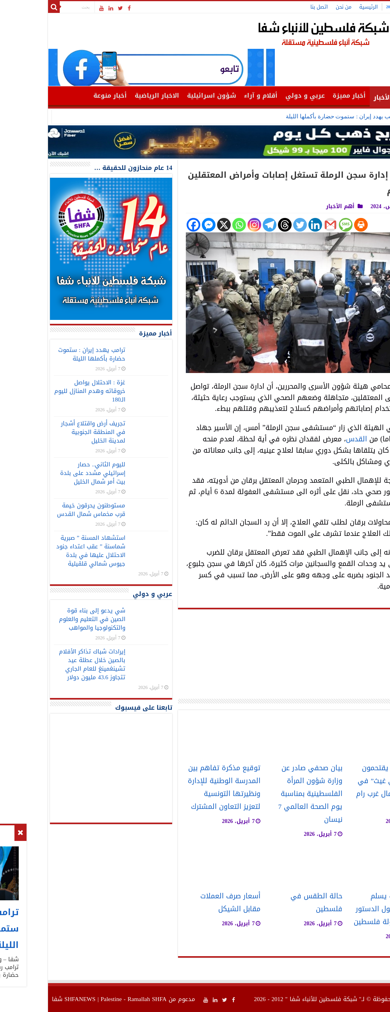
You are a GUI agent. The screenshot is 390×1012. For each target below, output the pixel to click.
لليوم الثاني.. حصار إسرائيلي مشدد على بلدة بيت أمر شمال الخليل (46, 473)
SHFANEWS (34, 999)
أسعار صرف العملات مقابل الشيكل (184, 903)
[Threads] (239, 225)
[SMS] (299, 225)
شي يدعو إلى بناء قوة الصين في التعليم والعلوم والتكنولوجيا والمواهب (46, 619)
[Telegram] (223, 225)
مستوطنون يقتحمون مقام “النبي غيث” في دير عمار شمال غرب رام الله (344, 787)
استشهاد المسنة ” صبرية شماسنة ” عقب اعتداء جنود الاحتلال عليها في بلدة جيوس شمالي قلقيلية (45, 550)
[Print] (315, 225)
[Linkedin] (269, 225)
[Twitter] (254, 225)
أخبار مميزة (303, 95)
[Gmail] (284, 225)
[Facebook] (147, 225)
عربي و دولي (259, 95)
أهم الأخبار (344, 97)
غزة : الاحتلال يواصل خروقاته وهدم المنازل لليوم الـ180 (43, 391)
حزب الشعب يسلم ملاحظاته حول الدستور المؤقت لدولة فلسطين (343, 909)
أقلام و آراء (215, 95)
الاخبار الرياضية (111, 95)
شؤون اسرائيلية (165, 95)
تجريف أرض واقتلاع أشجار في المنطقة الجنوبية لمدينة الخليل (47, 432)
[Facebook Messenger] (162, 225)
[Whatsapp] (193, 225)
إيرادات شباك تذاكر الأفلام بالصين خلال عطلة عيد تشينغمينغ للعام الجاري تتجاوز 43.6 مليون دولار (46, 664)
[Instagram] (208, 225)
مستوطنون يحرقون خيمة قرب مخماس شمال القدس (45, 509)
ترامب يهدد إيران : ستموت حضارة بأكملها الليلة (296, 116)
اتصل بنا (273, 7)
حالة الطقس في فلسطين (270, 903)
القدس (310, 439)
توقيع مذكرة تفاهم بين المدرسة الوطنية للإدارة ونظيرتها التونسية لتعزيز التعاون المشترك (178, 787)
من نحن (297, 7)
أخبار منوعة (64, 95)
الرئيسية (322, 7)
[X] (178, 225)
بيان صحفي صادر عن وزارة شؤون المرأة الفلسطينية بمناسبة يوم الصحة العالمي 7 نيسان (264, 794)
